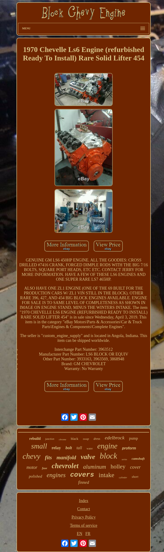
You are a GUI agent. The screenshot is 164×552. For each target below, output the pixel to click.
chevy (31, 456)
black (74, 439)
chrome (62, 439)
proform (129, 448)
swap (86, 439)
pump (133, 438)
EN (79, 533)
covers (82, 475)
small (39, 446)
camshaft (138, 458)
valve (88, 456)
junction (49, 439)
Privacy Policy (83, 517)
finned (83, 482)
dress (96, 439)
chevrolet (65, 466)
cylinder (123, 477)
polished (35, 476)
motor (32, 467)
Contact (83, 509)
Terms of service (83, 525)
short (135, 477)
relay (56, 447)
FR (87, 533)
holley (118, 466)
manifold (66, 457)
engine (107, 446)
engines (56, 475)
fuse (44, 468)
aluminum (94, 467)
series (124, 459)
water (90, 448)
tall (79, 448)
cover (135, 467)
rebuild (35, 439)
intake (106, 475)
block (108, 455)
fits (48, 457)
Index (83, 500)
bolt (69, 448)
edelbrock (115, 438)
